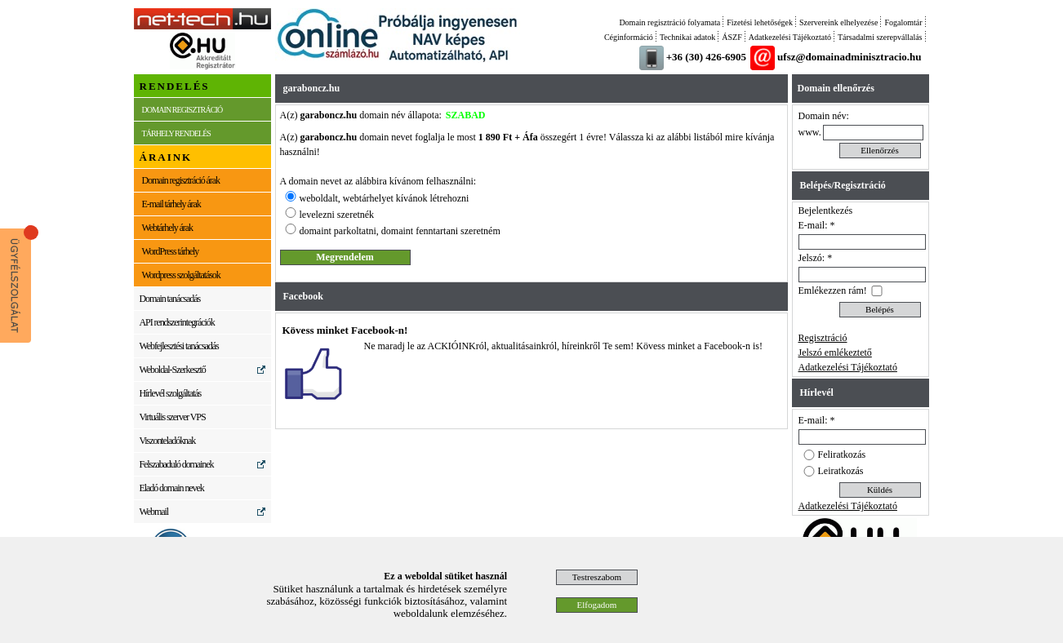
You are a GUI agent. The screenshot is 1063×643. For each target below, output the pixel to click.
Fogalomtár (903, 22)
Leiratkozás (841, 471)
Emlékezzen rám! (832, 290)
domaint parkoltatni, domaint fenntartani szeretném (400, 231)
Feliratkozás (842, 454)
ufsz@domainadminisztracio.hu (849, 57)
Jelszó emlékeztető (835, 352)
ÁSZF (731, 37)
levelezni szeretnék (337, 214)
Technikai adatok (687, 37)
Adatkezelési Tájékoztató (790, 37)
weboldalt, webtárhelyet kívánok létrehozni (384, 198)
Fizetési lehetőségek (760, 22)
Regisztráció (822, 338)
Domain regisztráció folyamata (669, 22)
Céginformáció (628, 37)
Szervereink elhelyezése (838, 22)
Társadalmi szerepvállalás (880, 37)
